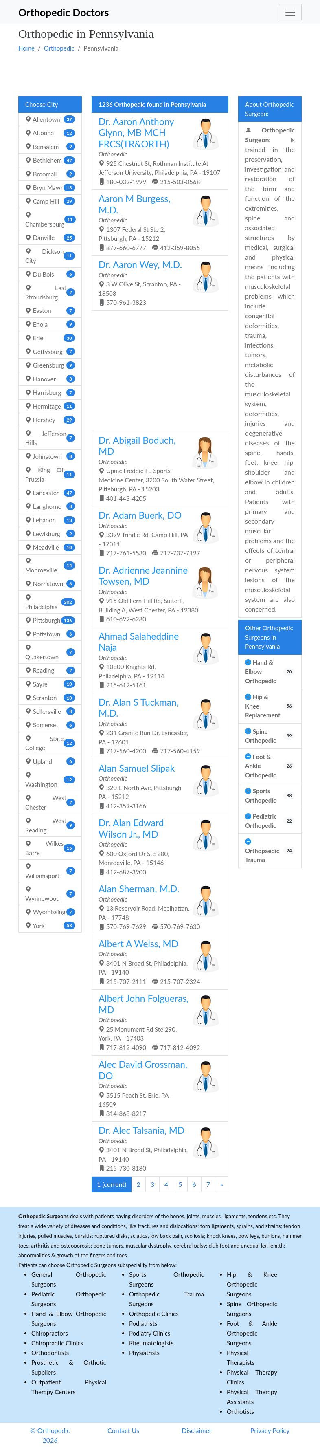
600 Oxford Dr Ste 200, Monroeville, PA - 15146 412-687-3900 (157, 846)
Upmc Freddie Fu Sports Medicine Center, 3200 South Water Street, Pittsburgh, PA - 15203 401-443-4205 (157, 468)
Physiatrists (144, 1352)
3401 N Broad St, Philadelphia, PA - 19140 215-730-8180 (157, 1148)
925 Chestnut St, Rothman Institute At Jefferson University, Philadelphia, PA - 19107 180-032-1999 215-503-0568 (159, 150)
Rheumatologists (151, 1343)
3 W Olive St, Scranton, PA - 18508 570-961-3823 (157, 282)
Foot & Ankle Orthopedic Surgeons (252, 1333)
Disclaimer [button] (196, 1430)
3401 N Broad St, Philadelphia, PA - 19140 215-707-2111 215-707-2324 (157, 961)
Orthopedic (59, 48)
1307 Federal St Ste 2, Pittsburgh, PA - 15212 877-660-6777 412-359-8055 (157, 222)
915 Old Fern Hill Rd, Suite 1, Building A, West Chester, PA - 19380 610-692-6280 (157, 594)
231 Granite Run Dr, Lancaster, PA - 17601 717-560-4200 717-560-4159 (157, 726)
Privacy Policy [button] (270, 1430)
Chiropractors (49, 1333)
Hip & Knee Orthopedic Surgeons (252, 1284)
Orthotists (240, 1411)
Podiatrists (143, 1323)
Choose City (41, 104)
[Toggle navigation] (290, 12)
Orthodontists (50, 1352)
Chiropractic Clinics (57, 1343)
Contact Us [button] (123, 1430)
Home (26, 48)
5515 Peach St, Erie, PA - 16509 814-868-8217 (157, 1088)
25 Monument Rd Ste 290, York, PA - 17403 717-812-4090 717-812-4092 (157, 1022)
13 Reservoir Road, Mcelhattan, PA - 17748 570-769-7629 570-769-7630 (157, 906)
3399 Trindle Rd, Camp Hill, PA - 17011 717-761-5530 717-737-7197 (157, 533)
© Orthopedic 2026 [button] (50, 1435)
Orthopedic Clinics (154, 1313)
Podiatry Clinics (149, 1333)
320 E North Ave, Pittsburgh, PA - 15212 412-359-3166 (157, 786)
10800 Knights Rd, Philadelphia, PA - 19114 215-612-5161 (157, 660)
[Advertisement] (160, 73)
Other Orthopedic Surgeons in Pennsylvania (269, 637)
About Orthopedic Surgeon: (269, 109)
